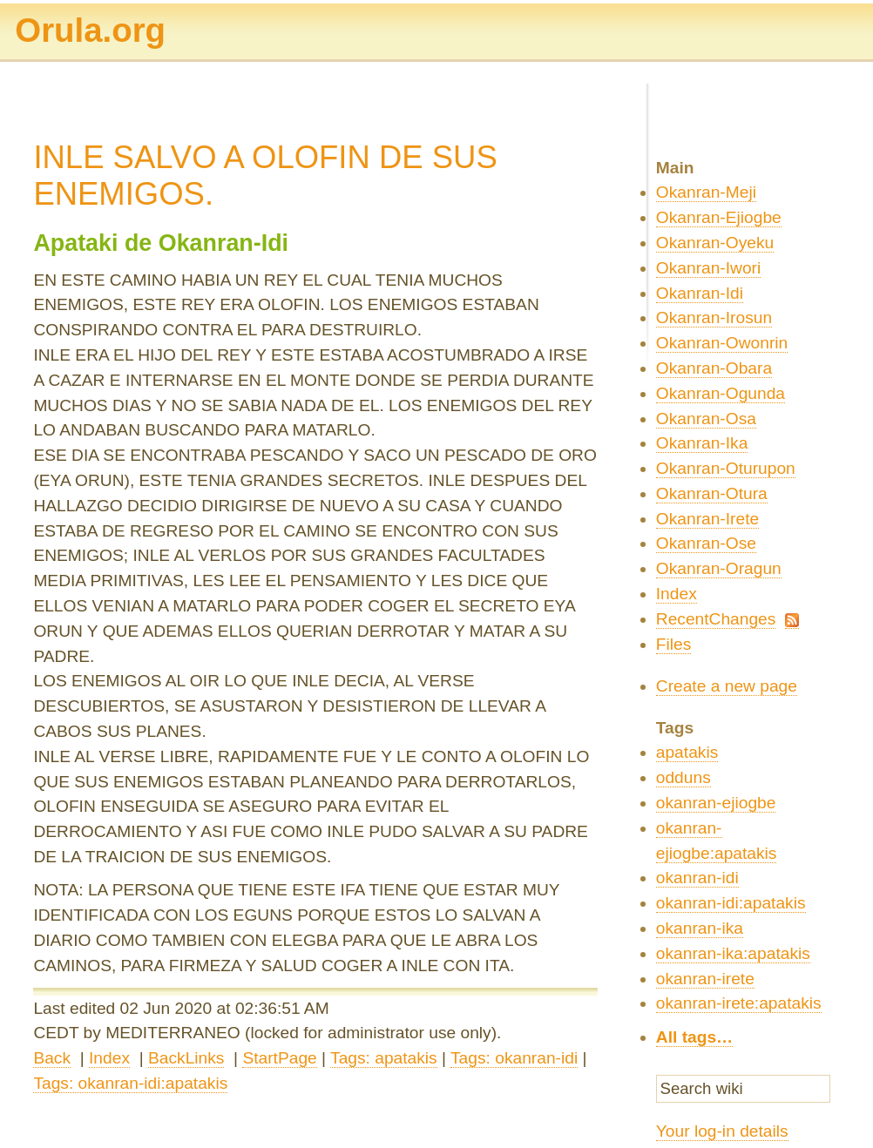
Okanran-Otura (712, 493)
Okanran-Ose (706, 543)
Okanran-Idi (699, 293)
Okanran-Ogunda (720, 393)
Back (52, 1058)
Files (674, 644)
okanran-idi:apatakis (731, 903)
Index (109, 1058)
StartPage (279, 1058)
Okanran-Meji (706, 192)
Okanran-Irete (707, 519)
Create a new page (726, 686)
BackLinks (186, 1058)
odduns (683, 777)
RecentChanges (716, 619)
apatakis (687, 752)
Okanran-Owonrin (722, 343)
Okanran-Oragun (719, 568)
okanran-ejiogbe (716, 802)
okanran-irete (705, 978)
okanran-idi (697, 877)
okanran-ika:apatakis (733, 953)
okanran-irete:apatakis (739, 1003)
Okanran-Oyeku (715, 242)
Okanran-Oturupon (725, 468)
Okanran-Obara (714, 368)
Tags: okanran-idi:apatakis (130, 1083)
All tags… (695, 1037)
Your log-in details (722, 1131)
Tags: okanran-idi (514, 1058)
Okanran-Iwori (708, 268)
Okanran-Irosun (714, 317)
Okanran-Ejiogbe (719, 217)
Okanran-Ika (702, 443)
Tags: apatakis (383, 1058)
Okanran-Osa (706, 418)
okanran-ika (699, 928)
